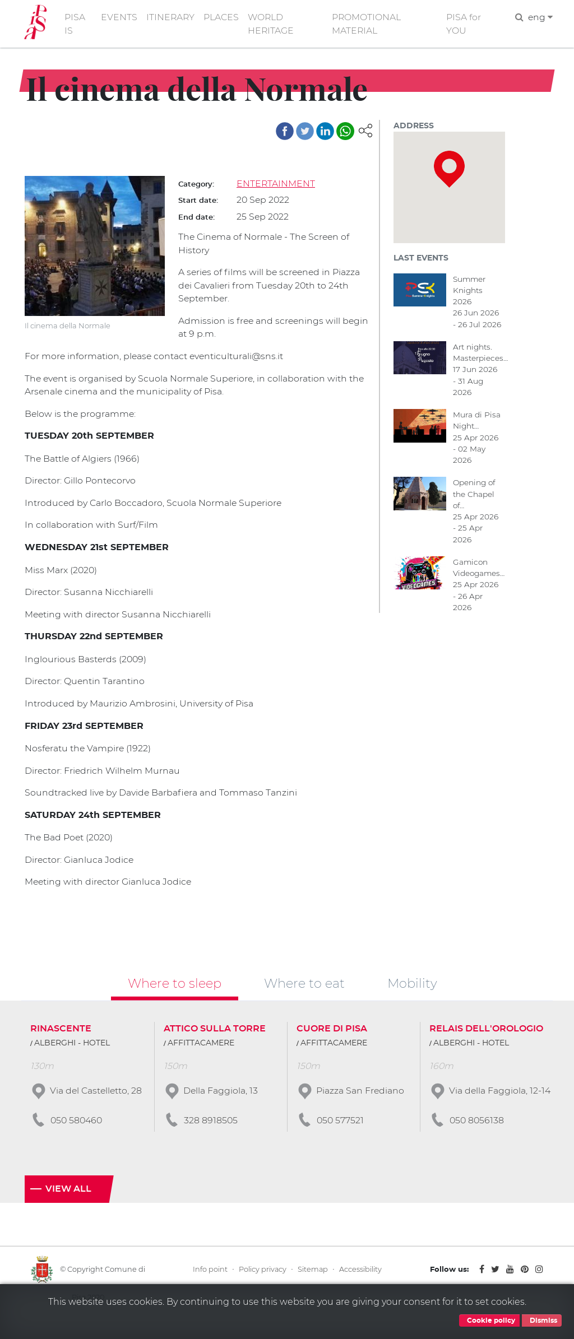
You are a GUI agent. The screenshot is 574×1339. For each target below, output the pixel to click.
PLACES (222, 17)
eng (540, 17)
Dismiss (541, 1320)
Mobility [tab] (412, 990)
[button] (365, 130)
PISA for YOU (464, 24)
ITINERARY (171, 17)
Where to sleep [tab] (174, 990)
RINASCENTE (60, 1035)
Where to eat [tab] (304, 990)
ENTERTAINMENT (276, 184)
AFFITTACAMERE (201, 1050)
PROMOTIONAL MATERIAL (368, 24)
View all (68, 1207)
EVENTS (119, 17)
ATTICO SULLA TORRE (215, 1035)
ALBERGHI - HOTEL (72, 1050)
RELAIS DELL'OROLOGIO (486, 1035)
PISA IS (75, 24)
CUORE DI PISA (332, 1035)
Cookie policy (489, 1320)
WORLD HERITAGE (272, 24)
